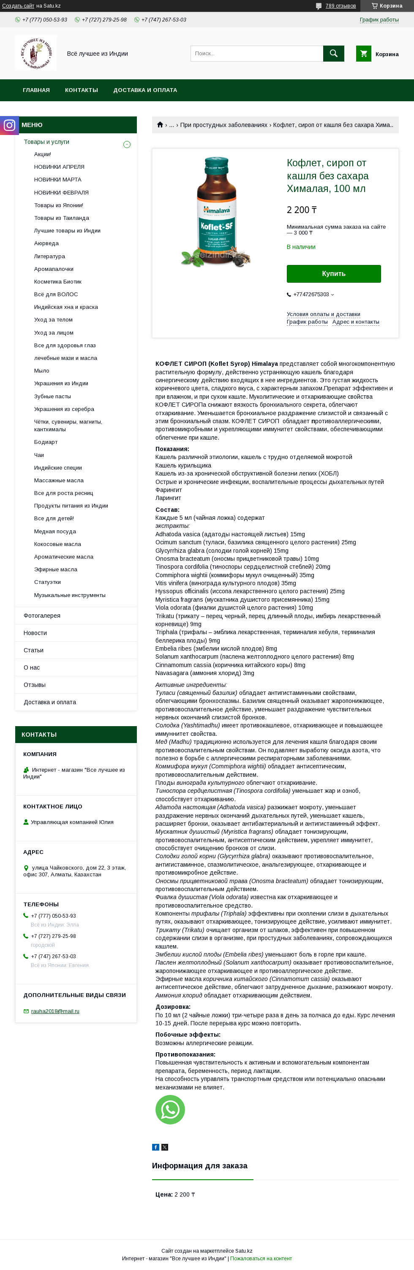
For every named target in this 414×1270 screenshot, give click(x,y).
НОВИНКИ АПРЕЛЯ (59, 167)
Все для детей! (54, 518)
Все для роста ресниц (63, 493)
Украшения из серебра (64, 409)
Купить (334, 273)
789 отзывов (341, 6)
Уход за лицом (54, 333)
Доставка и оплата (145, 90)
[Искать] (333, 54)
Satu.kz (244, 1251)
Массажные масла (59, 480)
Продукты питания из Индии (71, 506)
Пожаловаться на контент (261, 1259)
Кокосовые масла (57, 544)
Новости (35, 633)
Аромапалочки (54, 269)
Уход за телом (53, 319)
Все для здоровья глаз (65, 345)
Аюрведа (46, 243)
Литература (49, 256)
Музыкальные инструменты (70, 595)
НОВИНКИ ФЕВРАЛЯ (61, 192)
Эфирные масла (55, 569)
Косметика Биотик (58, 281)
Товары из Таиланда (61, 218)
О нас (32, 667)
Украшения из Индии (61, 383)
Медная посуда (55, 531)
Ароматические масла (63, 557)
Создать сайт (18, 6)
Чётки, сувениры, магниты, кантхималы (68, 425)
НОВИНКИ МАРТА (58, 179)
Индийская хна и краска (66, 307)
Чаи (39, 455)
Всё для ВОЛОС (56, 294)
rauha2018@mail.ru (55, 1011)
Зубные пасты (52, 396)
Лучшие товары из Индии (67, 230)
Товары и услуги (46, 141)
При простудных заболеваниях (223, 125)
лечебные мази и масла (65, 358)
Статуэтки (47, 582)
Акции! (42, 154)
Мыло (41, 370)
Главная (36, 90)
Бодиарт (45, 442)
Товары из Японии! (58, 205)
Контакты (81, 90)
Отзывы (35, 684)
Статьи (34, 650)
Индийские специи (58, 468)
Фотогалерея (42, 615)
